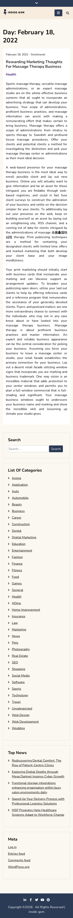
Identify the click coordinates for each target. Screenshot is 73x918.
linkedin (25, 900)
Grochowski (38, 54)
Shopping (18, 669)
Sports (16, 689)
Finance (17, 564)
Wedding (18, 728)
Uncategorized (22, 708)
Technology (20, 695)
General (17, 590)
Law (15, 623)
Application (20, 485)
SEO (15, 662)
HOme (16, 603)
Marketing (19, 629)
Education (19, 544)
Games (17, 583)
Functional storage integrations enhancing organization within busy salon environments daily (36, 787)
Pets (15, 643)
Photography (21, 649)
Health (11, 74)
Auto (15, 491)
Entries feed (16, 854)
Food (15, 577)
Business (18, 511)
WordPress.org (18, 867)
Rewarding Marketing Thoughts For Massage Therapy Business (34, 64)
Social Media (21, 675)
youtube (42, 900)
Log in (12, 847)
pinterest (48, 900)
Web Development (25, 722)
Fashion (17, 557)
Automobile (20, 498)
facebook (31, 900)
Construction (21, 524)
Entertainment (22, 550)
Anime (16, 478)
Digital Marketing (24, 537)
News (16, 636)
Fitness (17, 570)
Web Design (20, 715)
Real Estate (20, 656)
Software (18, 682)
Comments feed (19, 860)
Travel (16, 702)
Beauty (17, 504)
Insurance (18, 616)
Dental (16, 531)
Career (16, 518)
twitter (37, 900)
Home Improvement (26, 610)
